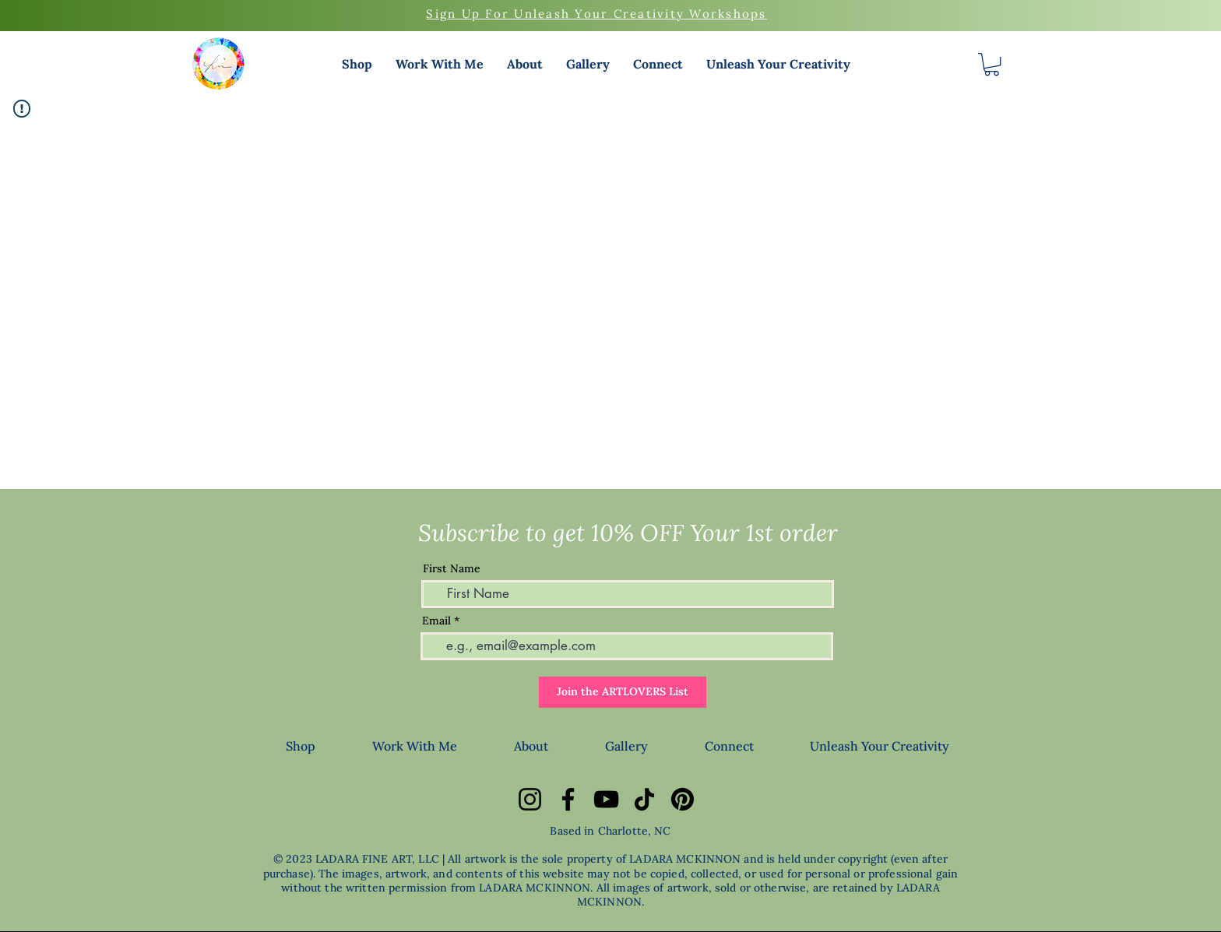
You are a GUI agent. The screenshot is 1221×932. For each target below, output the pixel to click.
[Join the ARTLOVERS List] (622, 692)
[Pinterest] (682, 799)
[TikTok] (644, 799)
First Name (451, 568)
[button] (357, 64)
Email (436, 620)
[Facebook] (568, 799)
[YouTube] (606, 799)
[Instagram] (530, 799)
